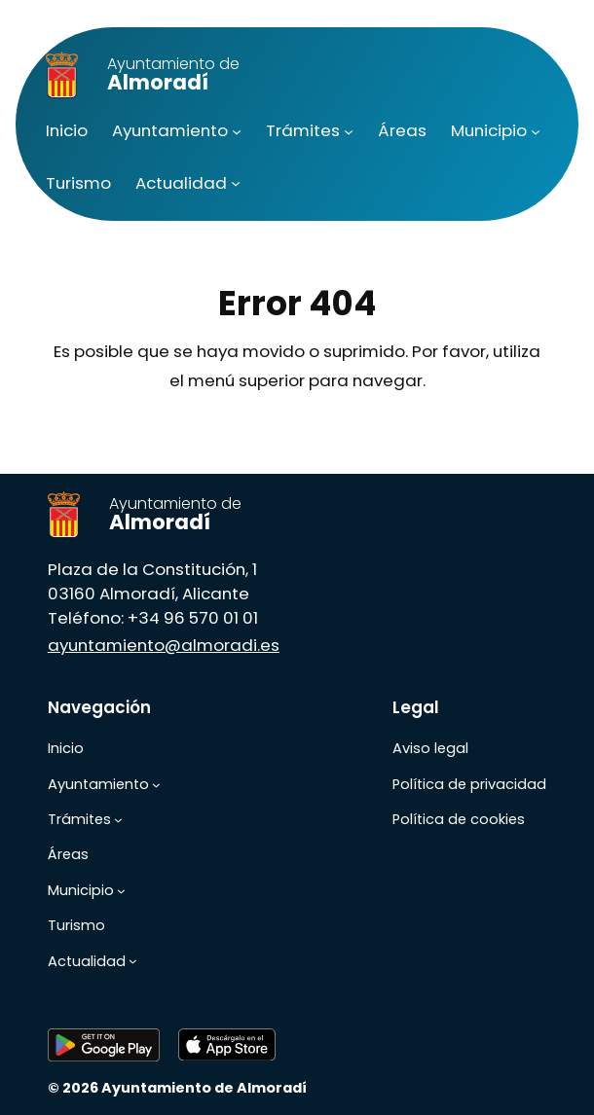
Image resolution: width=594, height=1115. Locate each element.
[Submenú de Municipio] (535, 130)
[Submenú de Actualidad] (236, 183)
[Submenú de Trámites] (348, 130)
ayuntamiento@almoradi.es (163, 645)
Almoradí (173, 74)
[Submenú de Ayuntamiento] (236, 130)
